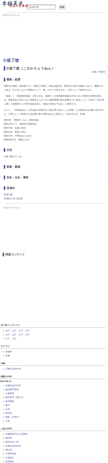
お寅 (7, 421)
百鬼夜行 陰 (9, 198)
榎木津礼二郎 (12, 442)
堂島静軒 (9, 461)
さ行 (21, 330)
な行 (7, 334)
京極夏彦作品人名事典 (16, 434)
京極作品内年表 (13, 369)
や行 (27, 334)
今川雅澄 (80, 110)
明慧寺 (102, 72)
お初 (7, 409)
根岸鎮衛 (9, 401)
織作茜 (8, 438)
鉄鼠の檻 (8, 194)
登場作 (8, 351)
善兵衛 (8, 413)
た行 (27, 330)
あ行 (7, 330)
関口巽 (8, 450)
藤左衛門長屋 (12, 389)
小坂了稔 (11, 60)
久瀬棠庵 (9, 393)
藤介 (7, 405)
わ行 (14, 338)
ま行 (21, 334)
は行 (14, 334)
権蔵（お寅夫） (13, 417)
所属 (7, 355)
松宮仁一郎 (94, 100)
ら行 (7, 338)
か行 (14, 330)
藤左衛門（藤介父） (15, 397)
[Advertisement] (54, 36)
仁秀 (69, 90)
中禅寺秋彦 (10, 453)
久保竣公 (9, 457)
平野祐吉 (19, 136)
